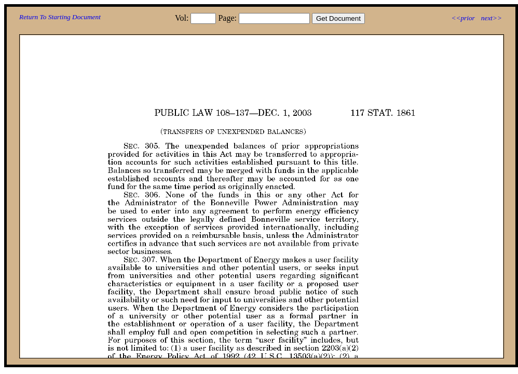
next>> (491, 18)
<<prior (462, 18)
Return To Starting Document (60, 17)
